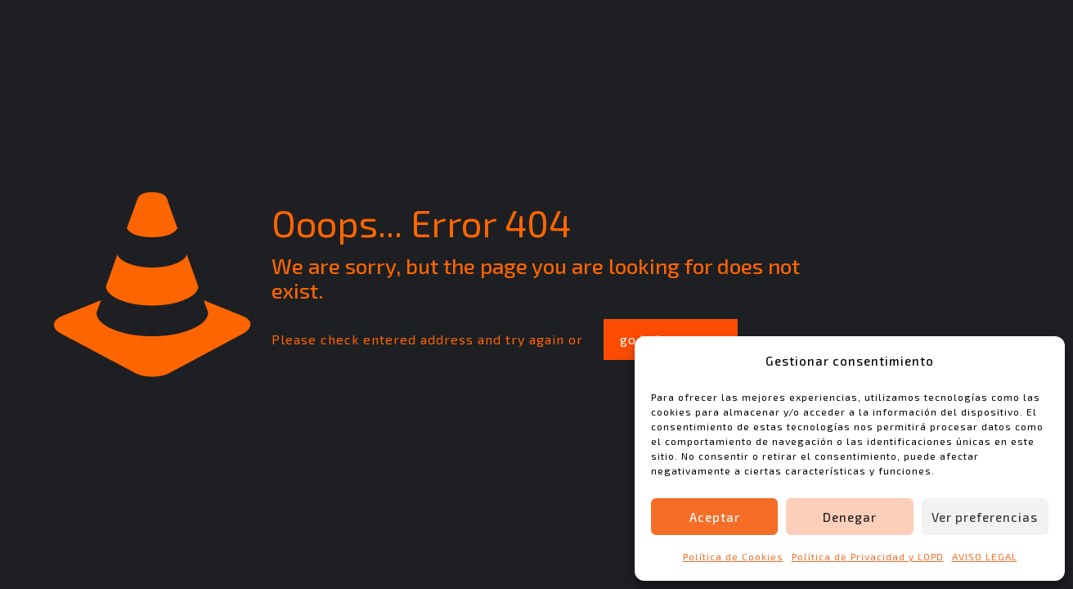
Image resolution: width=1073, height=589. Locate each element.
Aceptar (714, 517)
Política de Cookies (733, 556)
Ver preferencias (985, 517)
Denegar (850, 517)
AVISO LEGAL (984, 556)
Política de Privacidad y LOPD (868, 556)
